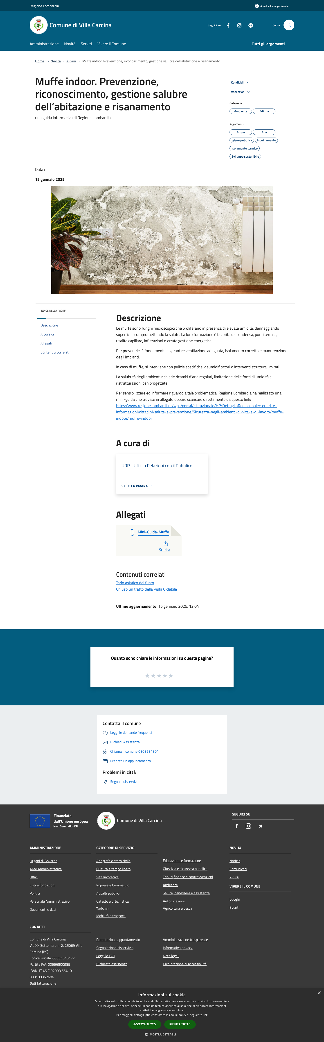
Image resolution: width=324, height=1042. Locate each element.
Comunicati (238, 869)
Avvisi (71, 61)
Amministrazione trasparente (185, 939)
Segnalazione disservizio (114, 947)
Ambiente (170, 885)
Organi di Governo (43, 860)
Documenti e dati (43, 909)
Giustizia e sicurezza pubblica (185, 868)
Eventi (234, 907)
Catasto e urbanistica (112, 901)
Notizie (235, 860)
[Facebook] (226, 25)
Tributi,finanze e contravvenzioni (188, 876)
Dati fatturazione (43, 983)
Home (39, 61)
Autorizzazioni (174, 901)
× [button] (319, 993)
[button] (162, 1034)
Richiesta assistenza (111, 964)
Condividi (240, 82)
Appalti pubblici (108, 893)
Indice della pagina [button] (53, 310)
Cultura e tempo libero (113, 869)
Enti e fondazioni (42, 885)
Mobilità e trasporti (111, 915)
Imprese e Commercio (112, 885)
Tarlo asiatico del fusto (135, 583)
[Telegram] (248, 25)
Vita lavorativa (107, 877)
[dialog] (162, 1015)
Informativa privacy (178, 947)
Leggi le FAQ (105, 955)
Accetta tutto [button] (144, 1024)
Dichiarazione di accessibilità (185, 964)
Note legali (171, 955)
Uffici (34, 877)
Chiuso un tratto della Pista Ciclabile (146, 589)
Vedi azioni (241, 92)
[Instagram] (237, 25)
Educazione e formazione (182, 860)
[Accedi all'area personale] (271, 6)
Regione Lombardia (44, 6)
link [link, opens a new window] (205, 1015)
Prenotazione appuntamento (118, 939)
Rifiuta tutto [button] (180, 1024)
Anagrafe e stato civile (113, 860)
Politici (35, 893)
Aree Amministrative (46, 869)
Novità (56, 61)
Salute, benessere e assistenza (186, 893)
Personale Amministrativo (50, 901)
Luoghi (235, 899)
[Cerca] (289, 25)
